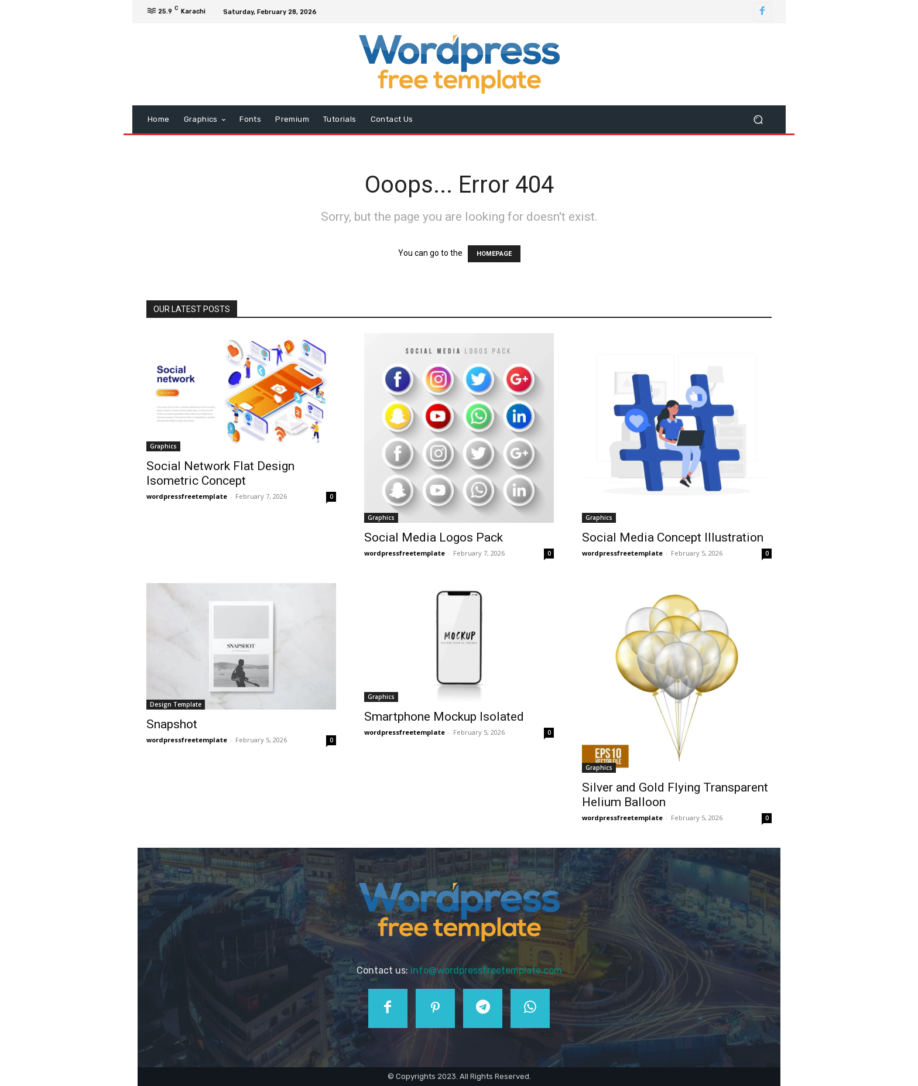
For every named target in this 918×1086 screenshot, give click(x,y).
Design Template (175, 704)
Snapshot (171, 724)
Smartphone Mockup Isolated (444, 717)
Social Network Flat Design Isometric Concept (220, 473)
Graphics (163, 446)
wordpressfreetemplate (186, 496)
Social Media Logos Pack (433, 537)
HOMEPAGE (494, 254)
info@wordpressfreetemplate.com (486, 970)
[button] (758, 119)
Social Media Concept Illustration (672, 537)
